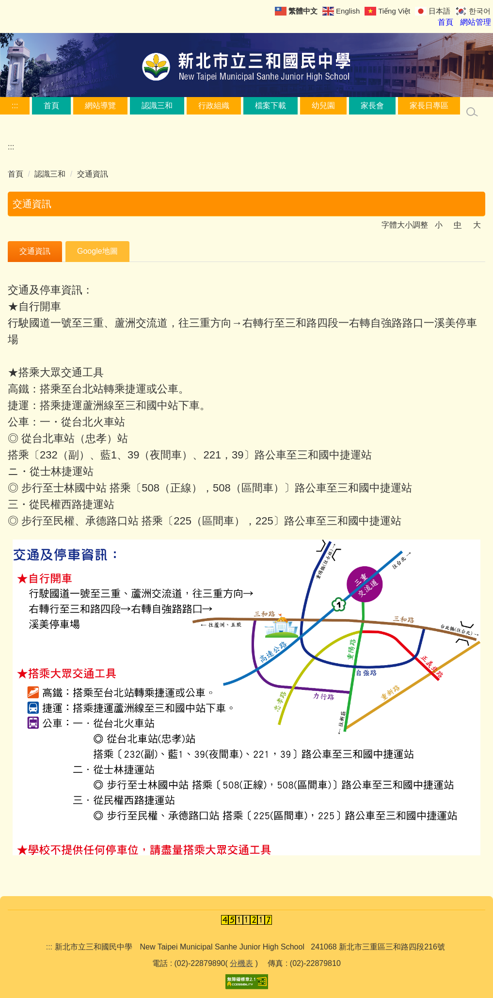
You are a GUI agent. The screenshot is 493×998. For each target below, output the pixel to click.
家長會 (372, 105)
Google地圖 (97, 251)
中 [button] (457, 225)
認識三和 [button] (157, 105)
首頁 (51, 105)
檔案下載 (270, 105)
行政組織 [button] (213, 105)
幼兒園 (323, 105)
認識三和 (49, 174)
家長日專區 (429, 105)
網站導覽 (100, 105)
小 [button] (439, 225)
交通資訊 (92, 174)
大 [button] (477, 225)
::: (15, 105)
